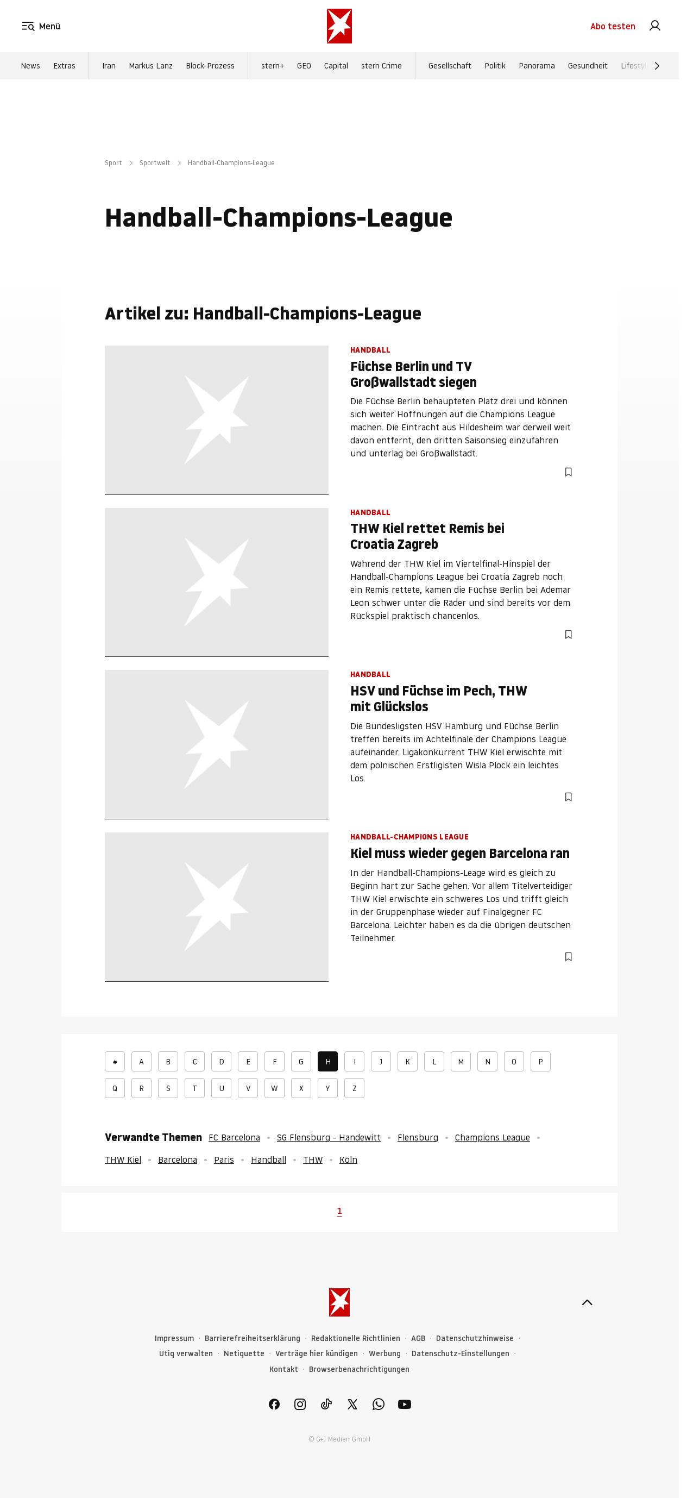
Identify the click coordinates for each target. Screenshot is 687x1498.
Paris (224, 1159)
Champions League (492, 1137)
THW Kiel (123, 1159)
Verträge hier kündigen (316, 1353)
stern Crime (381, 66)
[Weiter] (657, 65)
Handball (268, 1159)
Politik (495, 66)
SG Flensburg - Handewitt (329, 1137)
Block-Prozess (210, 66)
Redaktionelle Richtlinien (355, 1338)
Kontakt (283, 1369)
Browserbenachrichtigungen (359, 1369)
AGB (418, 1338)
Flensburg (418, 1137)
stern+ (272, 66)
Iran (109, 66)
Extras (64, 66)
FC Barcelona (234, 1137)
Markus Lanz (151, 66)
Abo (612, 26)
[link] (655, 26)
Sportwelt (155, 163)
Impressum (174, 1338)
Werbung (385, 1353)
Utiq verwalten (186, 1353)
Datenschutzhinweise (475, 1338)
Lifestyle (636, 66)
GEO (304, 66)
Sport (113, 163)
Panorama (537, 66)
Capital (336, 66)
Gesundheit (588, 66)
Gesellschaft (449, 66)
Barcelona (177, 1159)
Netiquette (244, 1353)
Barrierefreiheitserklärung (252, 1338)
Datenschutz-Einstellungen (460, 1353)
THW (313, 1159)
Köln (348, 1159)
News (30, 66)
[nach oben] (587, 1302)
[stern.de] (339, 26)
